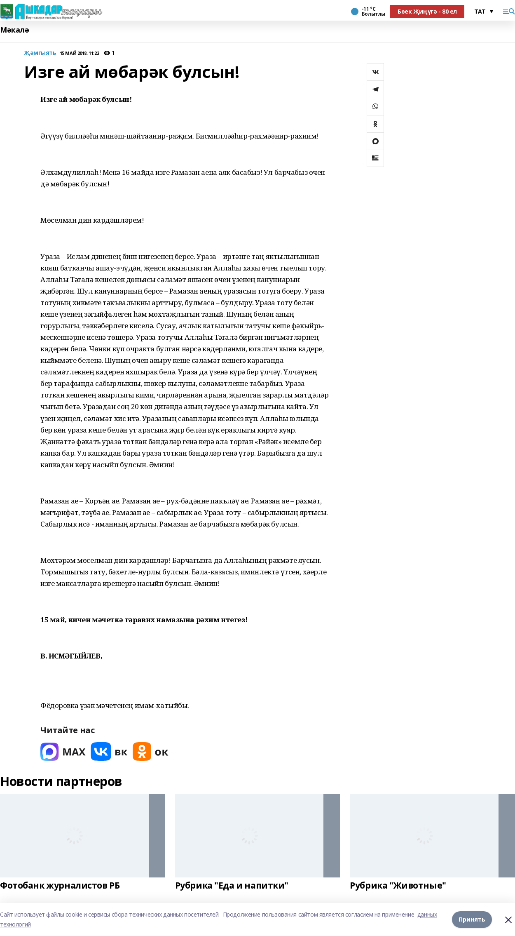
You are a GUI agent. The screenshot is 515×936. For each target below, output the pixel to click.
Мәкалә (14, 30)
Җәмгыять (40, 52)
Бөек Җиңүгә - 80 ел (427, 11)
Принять (472, 919)
